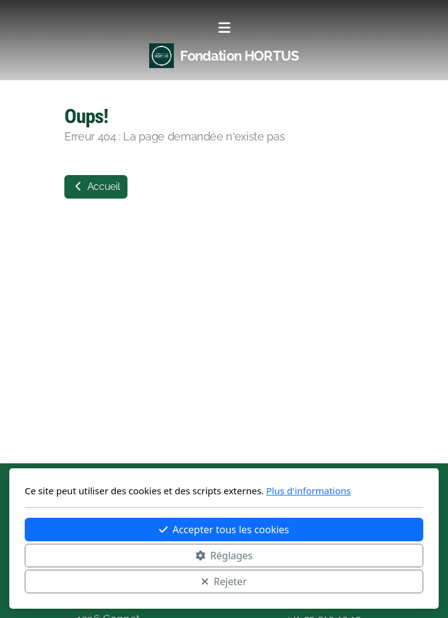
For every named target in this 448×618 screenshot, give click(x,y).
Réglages (224, 555)
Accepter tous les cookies (224, 529)
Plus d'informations (308, 490)
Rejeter (224, 581)
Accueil (95, 186)
